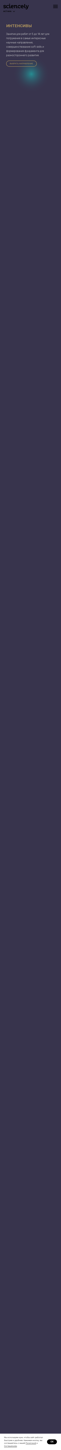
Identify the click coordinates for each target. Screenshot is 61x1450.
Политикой (31, 1443)
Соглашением (10, 1446)
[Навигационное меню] (55, 6)
